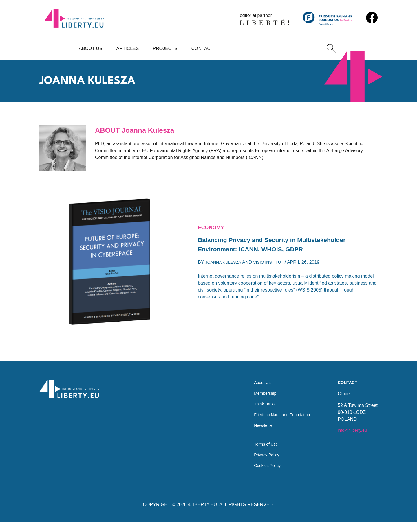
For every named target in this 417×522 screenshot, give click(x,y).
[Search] (331, 48)
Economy (213, 226)
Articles (127, 48)
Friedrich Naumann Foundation (278, 409)
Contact (202, 48)
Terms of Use (259, 442)
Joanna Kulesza (225, 264)
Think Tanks (258, 398)
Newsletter (257, 421)
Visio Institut (275, 264)
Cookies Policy (261, 465)
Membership (259, 386)
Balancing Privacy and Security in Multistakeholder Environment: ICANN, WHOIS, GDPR (282, 245)
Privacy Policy (260, 453)
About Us (91, 48)
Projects (165, 48)
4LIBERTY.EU (202, 504)
